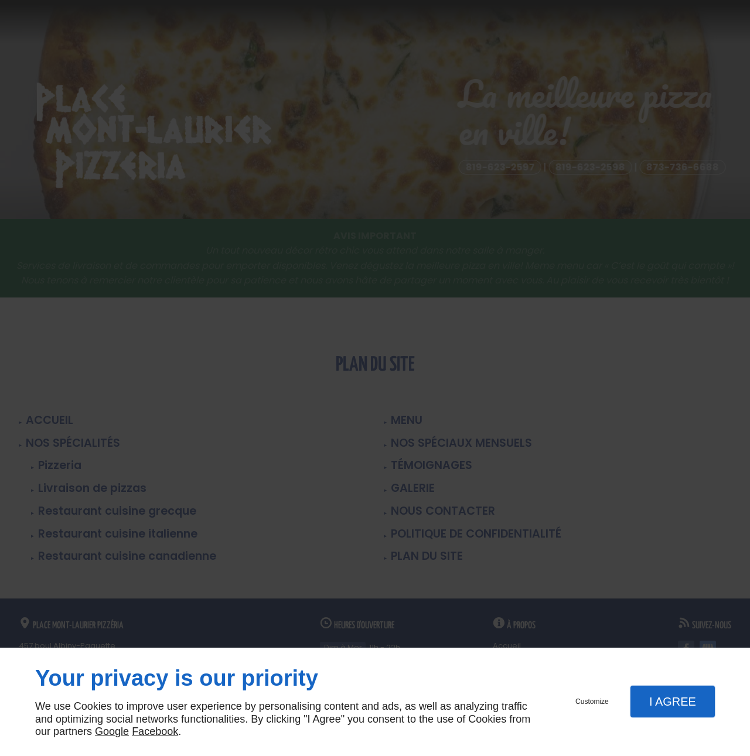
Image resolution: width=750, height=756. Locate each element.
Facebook (155, 731)
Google (112, 731)
